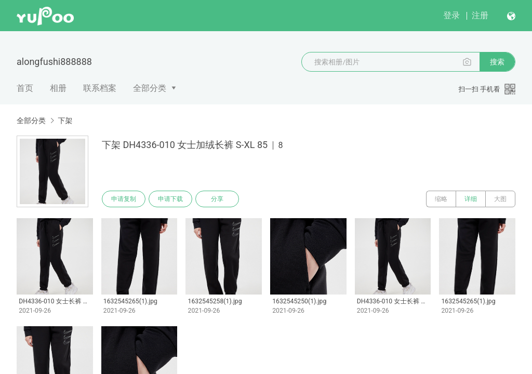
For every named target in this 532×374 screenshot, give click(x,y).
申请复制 (123, 199)
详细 (470, 199)
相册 (58, 88)
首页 (25, 88)
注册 (480, 15)
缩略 (441, 199)
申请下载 (170, 199)
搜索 (497, 62)
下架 (65, 120)
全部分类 (149, 88)
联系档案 (99, 88)
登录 (451, 15)
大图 (500, 199)
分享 (217, 199)
